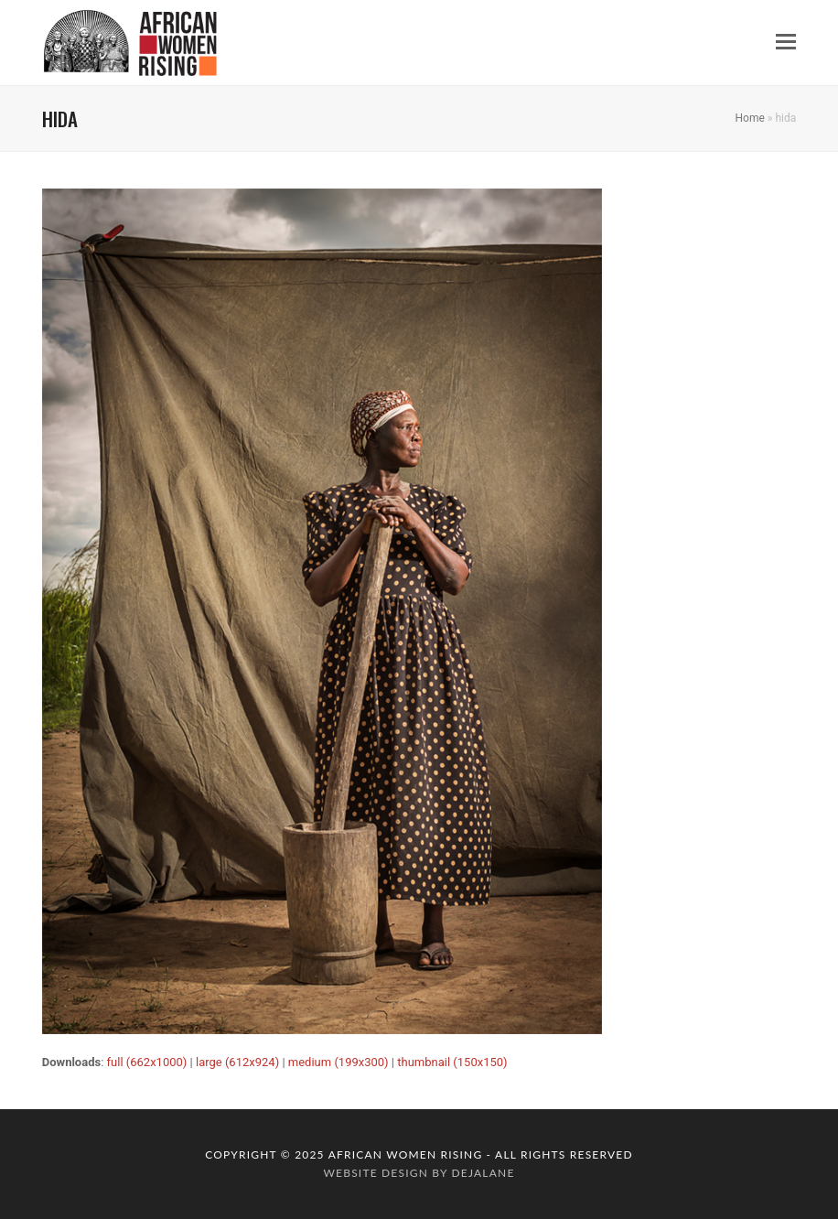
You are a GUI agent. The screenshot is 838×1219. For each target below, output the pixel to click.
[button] (786, 42)
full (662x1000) (147, 1062)
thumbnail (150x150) (452, 1062)
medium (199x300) (338, 1062)
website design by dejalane (418, 1173)
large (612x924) (237, 1062)
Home (750, 118)
